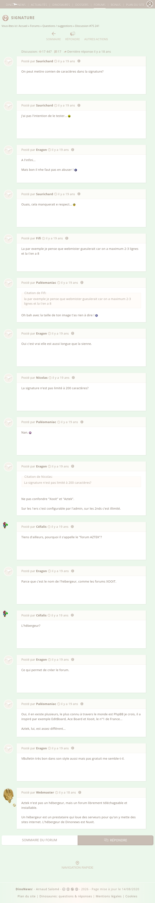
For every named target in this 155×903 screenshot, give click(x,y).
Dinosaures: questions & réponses (65, 896)
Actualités (39, 5)
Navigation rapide (77, 865)
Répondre (72, 36)
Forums (35, 26)
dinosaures (61, 5)
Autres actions (96, 36)
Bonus (116, 5)
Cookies (131, 896)
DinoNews (16, 5)
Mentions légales (109, 896)
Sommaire (53, 36)
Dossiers (81, 5)
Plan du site (135, 5)
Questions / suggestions (57, 26)
